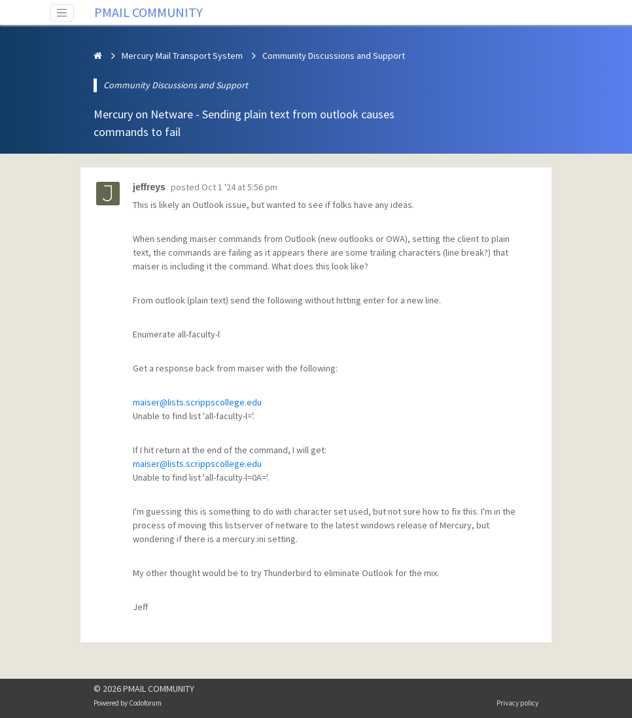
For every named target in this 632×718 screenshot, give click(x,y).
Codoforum (145, 703)
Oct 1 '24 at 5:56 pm (239, 187)
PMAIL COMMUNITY (148, 12)
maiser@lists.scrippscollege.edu (197, 402)
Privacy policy (517, 703)
